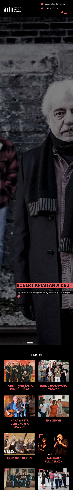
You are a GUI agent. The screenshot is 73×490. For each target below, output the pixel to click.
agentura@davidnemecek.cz (55, 4)
